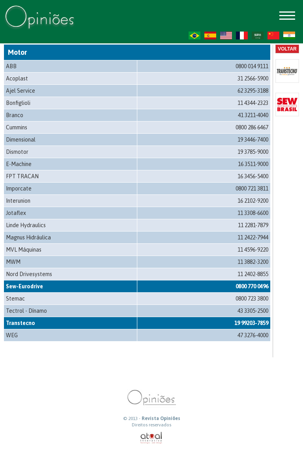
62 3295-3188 (253, 91)
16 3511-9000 (253, 164)
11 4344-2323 (253, 103)
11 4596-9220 (253, 250)
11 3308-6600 (253, 213)
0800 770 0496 (252, 286)
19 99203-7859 (251, 323)
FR (242, 35)
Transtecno (20, 323)
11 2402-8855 (253, 274)
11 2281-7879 (253, 225)
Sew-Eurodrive (24, 286)
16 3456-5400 (253, 176)
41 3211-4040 (253, 115)
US (226, 35)
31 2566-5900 (253, 78)
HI (289, 35)
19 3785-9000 (253, 152)
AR (258, 35)
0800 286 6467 (252, 127)
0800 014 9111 (252, 66)
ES (210, 35)
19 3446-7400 (253, 139)
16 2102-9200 (253, 201)
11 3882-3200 (253, 262)
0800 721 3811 (252, 188)
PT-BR (194, 35)
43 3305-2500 (253, 311)
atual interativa (151, 438)
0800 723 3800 (252, 298)
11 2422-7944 (253, 237)
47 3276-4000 (253, 335)
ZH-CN (273, 35)
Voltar (287, 49)
